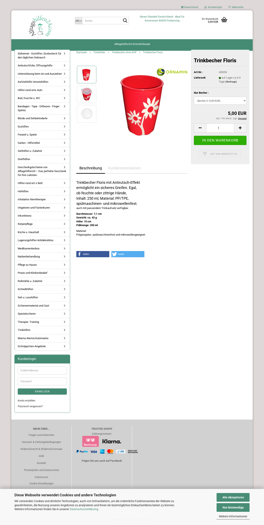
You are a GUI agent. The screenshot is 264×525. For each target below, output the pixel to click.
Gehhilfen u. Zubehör (30, 150)
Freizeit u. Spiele (27, 134)
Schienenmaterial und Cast (33, 305)
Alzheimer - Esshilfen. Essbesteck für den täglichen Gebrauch (39, 55)
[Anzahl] (220, 128)
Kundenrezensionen (124, 168)
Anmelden (42, 391)
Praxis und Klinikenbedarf (32, 272)
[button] (189, 8)
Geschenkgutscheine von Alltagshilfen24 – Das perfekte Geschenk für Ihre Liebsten (42, 171)
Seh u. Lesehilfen (28, 297)
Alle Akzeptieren (233, 497)
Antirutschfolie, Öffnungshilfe (35, 65)
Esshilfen (23, 126)
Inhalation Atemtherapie (32, 199)
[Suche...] (78, 20)
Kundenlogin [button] (213, 7)
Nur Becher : (201, 92)
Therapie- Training (28, 321)
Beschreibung (90, 168)
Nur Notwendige (233, 507)
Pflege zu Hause (27, 264)
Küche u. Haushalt (28, 232)
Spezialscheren (27, 313)
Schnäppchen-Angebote (32, 346)
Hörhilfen (23, 191)
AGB (41, 456)
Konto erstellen (26, 400)
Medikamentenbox (28, 248)
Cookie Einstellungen (41, 483)
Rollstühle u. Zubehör (30, 281)
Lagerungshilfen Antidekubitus (35, 240)
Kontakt (41, 463)
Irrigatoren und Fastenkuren (34, 207)
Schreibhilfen (25, 289)
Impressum (41, 477)
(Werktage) (231, 81)
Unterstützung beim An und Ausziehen (40, 73)
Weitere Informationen (233, 516)
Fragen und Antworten (41, 435)
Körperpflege (25, 223)
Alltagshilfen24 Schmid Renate (132, 44)
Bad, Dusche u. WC (29, 98)
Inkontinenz (24, 215)
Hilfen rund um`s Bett (30, 183)
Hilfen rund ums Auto (30, 90)
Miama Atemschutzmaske (33, 338)
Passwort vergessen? (30, 406)
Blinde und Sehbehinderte (32, 118)
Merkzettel (235, 7)
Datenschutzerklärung (84, 509)
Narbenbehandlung (29, 256)
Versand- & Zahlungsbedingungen (41, 442)
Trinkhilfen (24, 330)
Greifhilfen (24, 159)
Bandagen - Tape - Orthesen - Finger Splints (38, 108)
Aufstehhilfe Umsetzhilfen (33, 81)
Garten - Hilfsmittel (29, 142)
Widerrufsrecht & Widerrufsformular (41, 449)
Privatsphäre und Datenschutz (41, 470)
